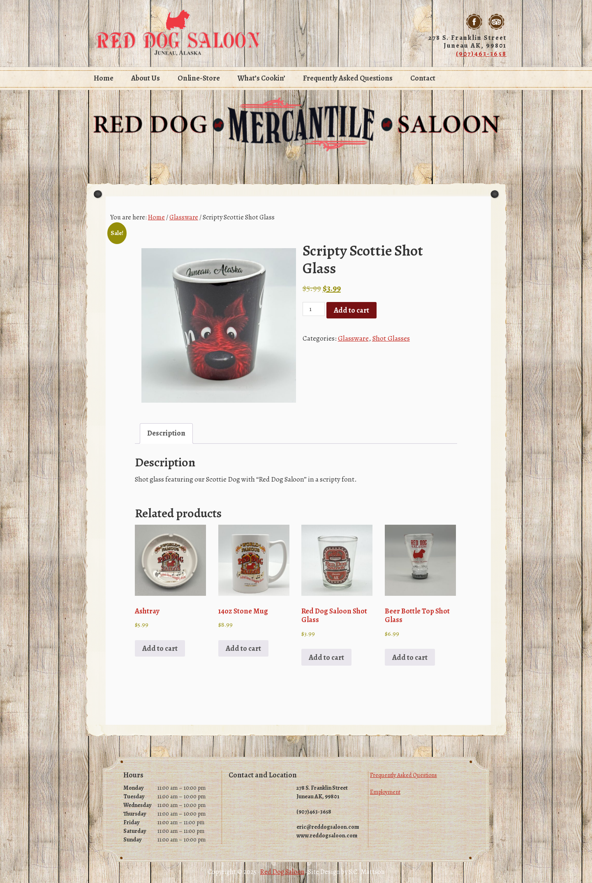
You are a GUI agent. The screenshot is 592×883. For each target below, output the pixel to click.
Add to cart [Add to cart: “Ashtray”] (159, 644)
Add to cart (350, 309)
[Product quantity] (314, 309)
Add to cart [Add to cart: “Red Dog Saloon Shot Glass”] (325, 652)
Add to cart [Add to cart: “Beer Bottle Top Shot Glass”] (409, 652)
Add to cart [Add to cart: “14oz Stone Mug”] (242, 644)
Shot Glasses (389, 336)
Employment (385, 787)
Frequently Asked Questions (403, 770)
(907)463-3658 (481, 53)
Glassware (183, 216)
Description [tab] (165, 432)
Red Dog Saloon (178, 33)
